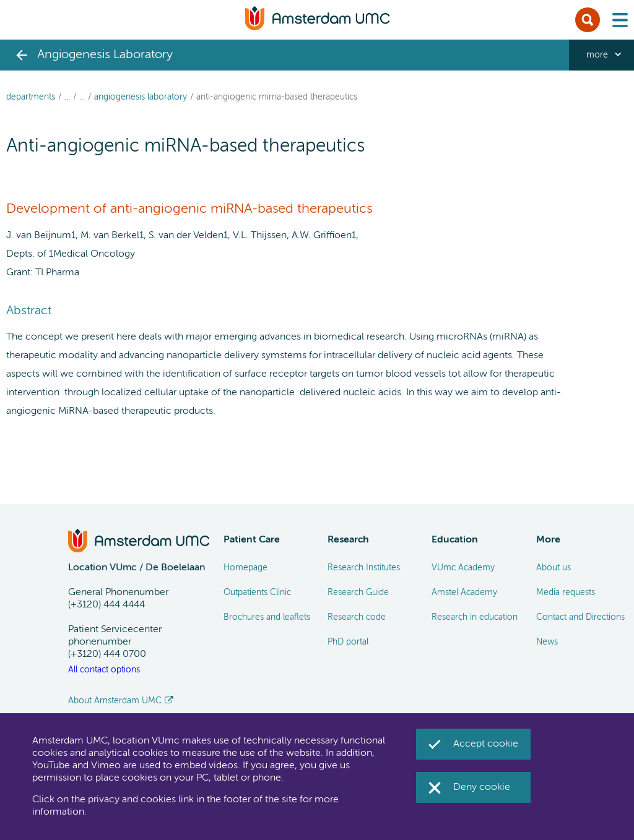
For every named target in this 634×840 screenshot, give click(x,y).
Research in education (475, 617)
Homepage (245, 568)
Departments (30, 97)
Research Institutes (364, 568)
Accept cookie (485, 744)
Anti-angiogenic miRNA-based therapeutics (276, 97)
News (547, 642)
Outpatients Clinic (257, 592)
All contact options (104, 670)
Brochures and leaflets (267, 617)
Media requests (565, 592)
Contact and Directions (580, 617)
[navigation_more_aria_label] (601, 55)
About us (553, 568)
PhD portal (348, 642)
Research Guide (358, 592)
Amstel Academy (464, 592)
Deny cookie (481, 787)
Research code (357, 617)
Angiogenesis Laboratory (140, 97)
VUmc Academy (463, 568)
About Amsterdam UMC (115, 700)
